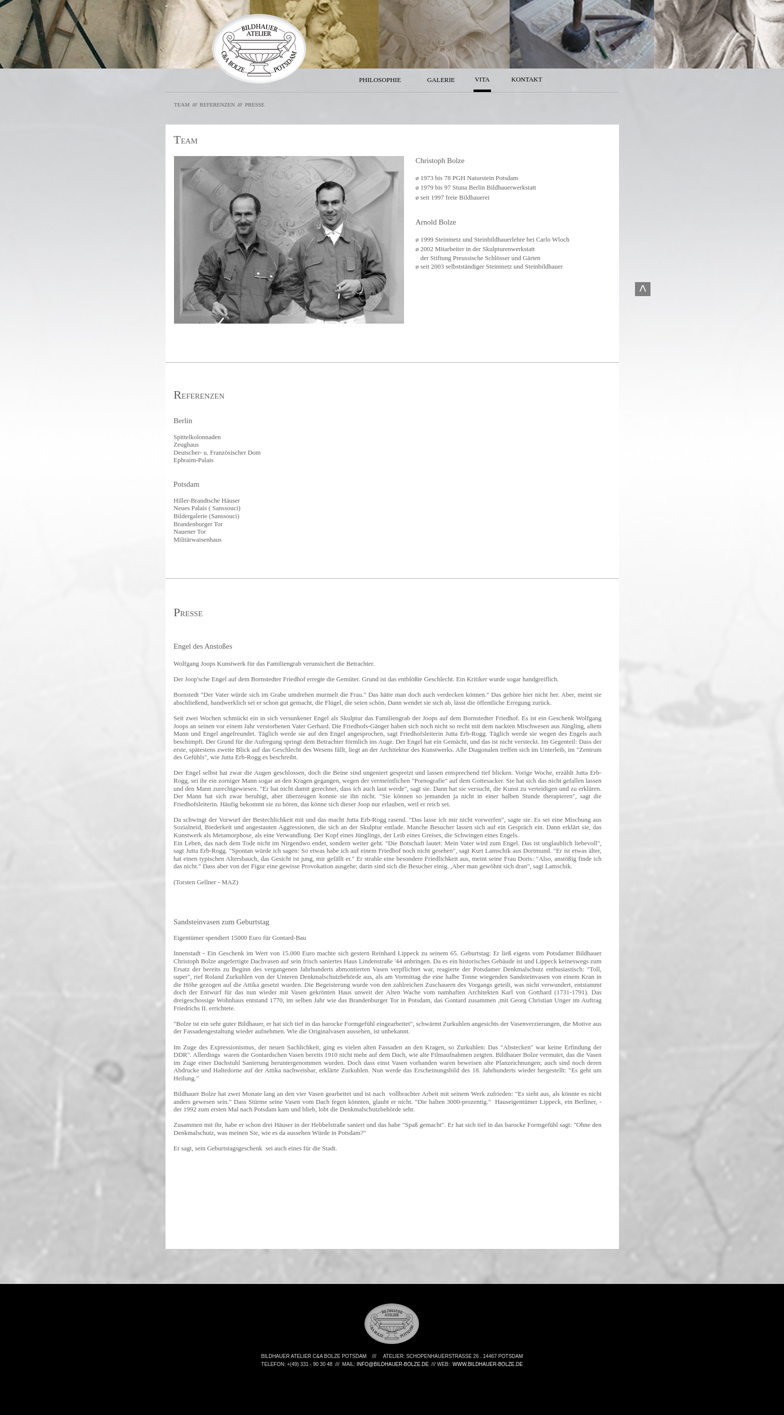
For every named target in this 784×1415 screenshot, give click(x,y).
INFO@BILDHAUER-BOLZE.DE (392, 1364)
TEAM (182, 105)
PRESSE (254, 105)
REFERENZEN (222, 105)
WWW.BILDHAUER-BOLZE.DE (487, 1364)
